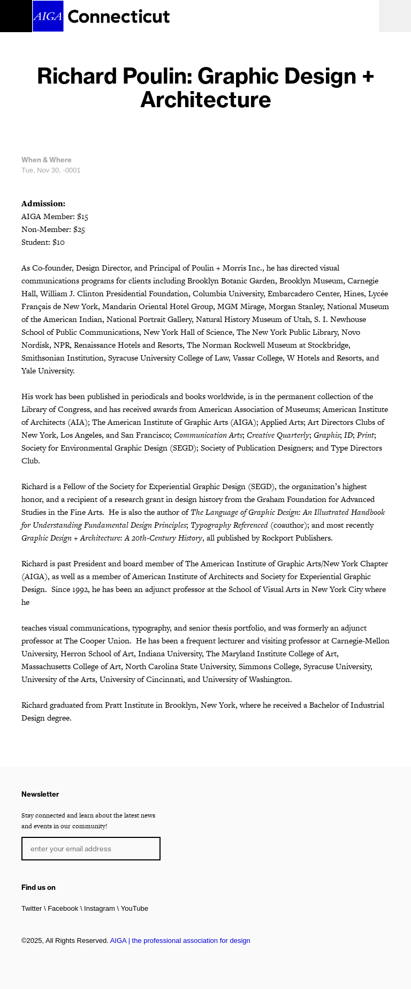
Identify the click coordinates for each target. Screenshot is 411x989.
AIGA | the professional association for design (180, 940)
